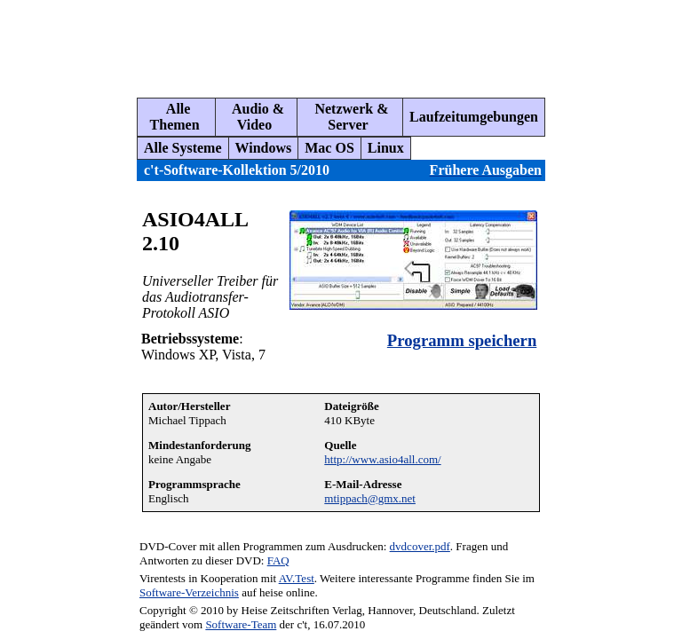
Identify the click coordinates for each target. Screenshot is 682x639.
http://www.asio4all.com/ (382, 459)
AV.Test (296, 578)
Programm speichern (461, 340)
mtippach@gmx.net (370, 498)
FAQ (278, 560)
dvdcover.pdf (420, 546)
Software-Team (240, 624)
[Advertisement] (332, 42)
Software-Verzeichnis (189, 592)
